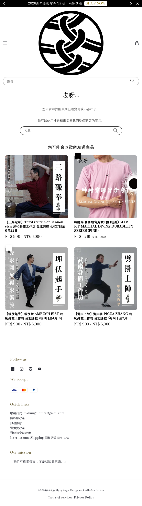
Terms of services (60, 497)
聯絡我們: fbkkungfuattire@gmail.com (37, 413)
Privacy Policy (84, 497)
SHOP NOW (96, 3)
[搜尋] (132, 81)
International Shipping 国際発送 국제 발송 (40, 438)
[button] (5, 43)
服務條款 (16, 423)
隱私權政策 (17, 418)
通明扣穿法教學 (20, 433)
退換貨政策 (17, 428)
